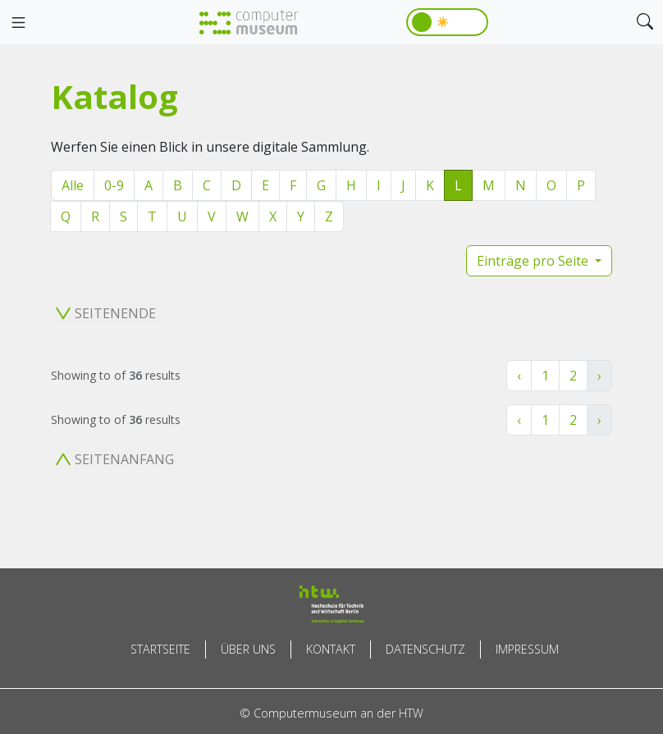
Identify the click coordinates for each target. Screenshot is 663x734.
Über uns (248, 649)
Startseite (160, 649)
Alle (73, 185)
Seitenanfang (115, 459)
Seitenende (106, 313)
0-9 (114, 185)
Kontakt (330, 649)
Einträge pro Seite (534, 261)
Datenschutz (425, 649)
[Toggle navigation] (18, 23)
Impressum (527, 649)
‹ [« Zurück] (519, 376)
